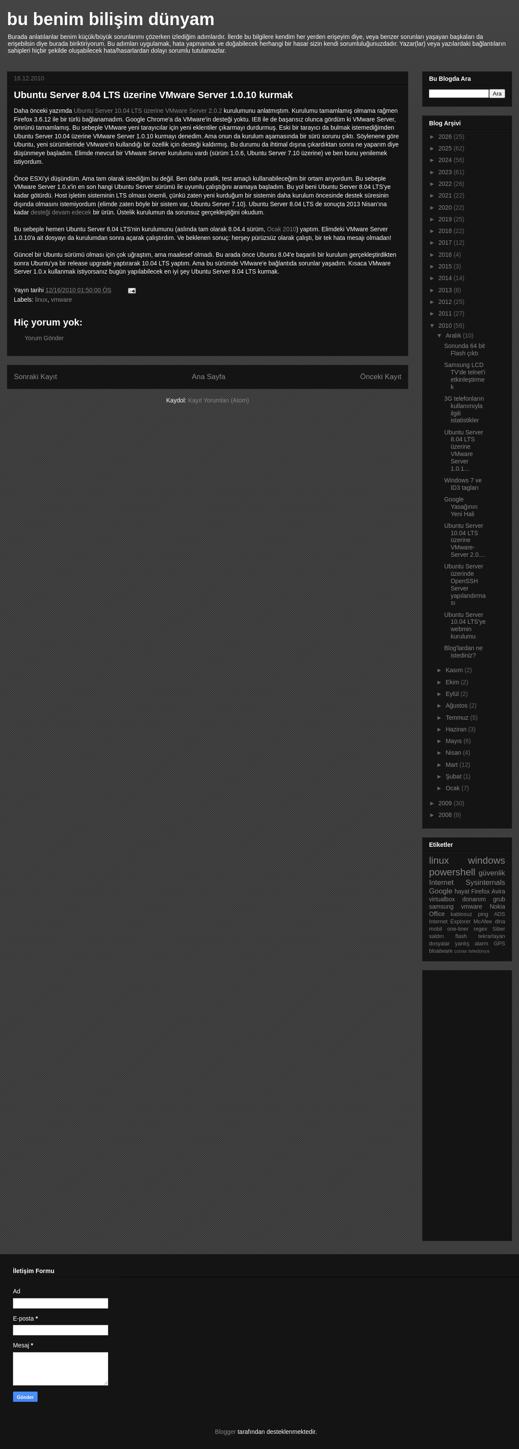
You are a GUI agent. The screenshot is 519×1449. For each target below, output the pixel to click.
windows (486, 860)
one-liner (457, 929)
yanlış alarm (471, 944)
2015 (446, 266)
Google (440, 891)
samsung (441, 906)
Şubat (454, 776)
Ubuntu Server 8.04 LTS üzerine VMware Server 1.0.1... (463, 450)
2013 (446, 290)
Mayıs (454, 740)
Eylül (452, 693)
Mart (452, 764)
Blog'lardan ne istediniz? (463, 652)
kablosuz (461, 914)
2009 (446, 803)
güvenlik (491, 873)
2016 (446, 254)
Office (437, 913)
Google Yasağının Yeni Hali (460, 506)
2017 (446, 242)
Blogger (225, 1431)
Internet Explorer (450, 922)
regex (480, 929)
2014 (446, 277)
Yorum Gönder (44, 338)
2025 (446, 148)
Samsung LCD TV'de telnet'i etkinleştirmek (464, 375)
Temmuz (457, 717)
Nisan (454, 752)
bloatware (441, 951)
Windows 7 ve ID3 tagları (463, 484)
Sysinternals (485, 882)
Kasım (455, 670)
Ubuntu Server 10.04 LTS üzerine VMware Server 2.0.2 (148, 110)
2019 (446, 219)
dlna (500, 922)
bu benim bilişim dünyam (111, 19)
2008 (446, 814)
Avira (498, 891)
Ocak (453, 788)
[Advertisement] (463, 1103)
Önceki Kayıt (380, 377)
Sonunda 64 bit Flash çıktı (464, 349)
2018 (446, 230)
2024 (446, 159)
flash (461, 936)
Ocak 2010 (281, 229)
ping (483, 914)
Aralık (454, 335)
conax (460, 951)
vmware (61, 299)
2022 (446, 183)
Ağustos (457, 705)
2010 (446, 325)
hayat (462, 891)
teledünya (479, 951)
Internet (441, 882)
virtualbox (442, 899)
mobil (435, 929)
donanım (474, 899)
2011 (446, 313)
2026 (446, 136)
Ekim (453, 682)
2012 (446, 301)
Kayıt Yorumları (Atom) (218, 400)
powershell (452, 872)
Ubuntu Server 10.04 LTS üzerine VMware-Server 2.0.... (464, 540)
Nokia (497, 906)
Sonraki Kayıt (35, 377)
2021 (446, 195)
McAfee (483, 922)
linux (41, 299)
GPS (499, 944)
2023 (446, 172)
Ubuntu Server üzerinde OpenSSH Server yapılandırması (465, 584)
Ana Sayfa (208, 377)
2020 (446, 207)
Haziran (456, 729)
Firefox (480, 891)
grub (499, 899)
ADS (499, 914)
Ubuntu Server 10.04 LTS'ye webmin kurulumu (465, 625)
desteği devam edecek (61, 212)
